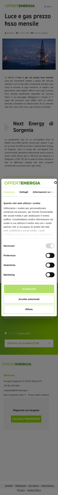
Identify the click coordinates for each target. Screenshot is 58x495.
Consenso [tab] (9, 192)
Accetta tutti (29, 289)
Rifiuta (29, 309)
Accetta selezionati (29, 299)
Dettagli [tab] (23, 192)
